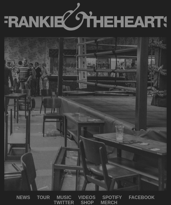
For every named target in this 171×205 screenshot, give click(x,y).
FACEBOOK (142, 197)
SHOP (87, 202)
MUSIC (64, 197)
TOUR (43, 197)
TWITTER (64, 202)
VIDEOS (86, 197)
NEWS (23, 197)
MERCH (108, 202)
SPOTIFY (112, 197)
